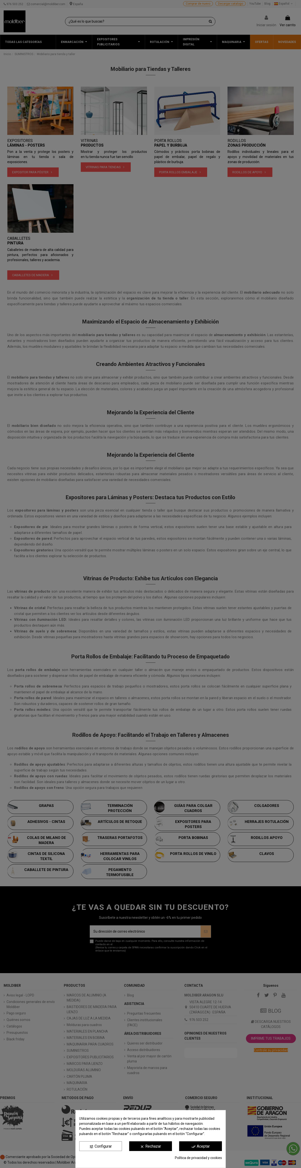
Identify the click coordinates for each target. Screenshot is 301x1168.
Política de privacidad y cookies (198, 1158)
